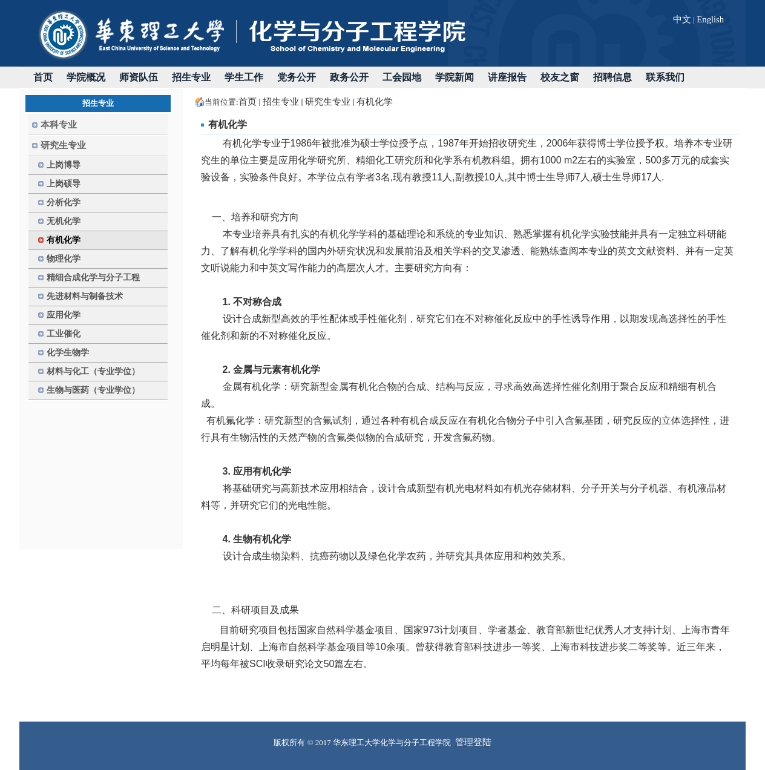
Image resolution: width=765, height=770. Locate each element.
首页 (247, 102)
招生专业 (281, 102)
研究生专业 (327, 102)
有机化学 (374, 102)
